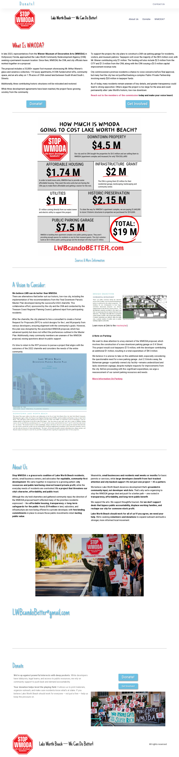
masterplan (121, 325)
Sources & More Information (89, 260)
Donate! (27, 4)
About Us (133, 19)
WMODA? (159, 19)
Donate (146, 19)
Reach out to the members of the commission (114, 95)
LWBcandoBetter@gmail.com (41, 613)
